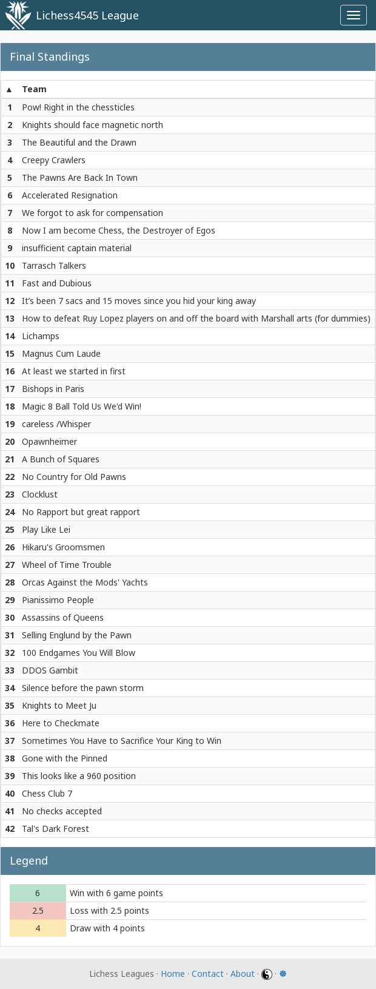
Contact (208, 973)
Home (173, 973)
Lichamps (40, 336)
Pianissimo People (58, 600)
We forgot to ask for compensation (92, 212)
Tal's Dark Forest (55, 828)
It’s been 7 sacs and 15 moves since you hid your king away (139, 300)
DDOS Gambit (50, 670)
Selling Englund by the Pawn (77, 635)
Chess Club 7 (47, 793)
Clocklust (40, 494)
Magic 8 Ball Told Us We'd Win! (81, 406)
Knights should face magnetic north (92, 124)
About (242, 973)
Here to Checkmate (60, 723)
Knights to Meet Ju (59, 705)
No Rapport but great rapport (81, 512)
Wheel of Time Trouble (67, 564)
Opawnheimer (49, 441)
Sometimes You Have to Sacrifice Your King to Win (121, 740)
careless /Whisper (56, 424)
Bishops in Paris (53, 388)
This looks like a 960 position (79, 775)
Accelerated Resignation (70, 195)
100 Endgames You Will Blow (78, 652)
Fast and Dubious (57, 283)
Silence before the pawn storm (83, 688)
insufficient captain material (77, 248)
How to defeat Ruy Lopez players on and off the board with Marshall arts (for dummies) (196, 318)
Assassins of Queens (63, 617)
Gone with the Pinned (64, 758)
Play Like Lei (46, 529)
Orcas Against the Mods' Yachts (85, 582)
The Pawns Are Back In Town (80, 177)
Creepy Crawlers (54, 160)
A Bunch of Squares (60, 459)
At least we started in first (74, 371)
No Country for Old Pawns (74, 476)
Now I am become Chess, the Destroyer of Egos (118, 230)
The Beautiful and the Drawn (79, 142)
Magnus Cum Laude (61, 353)
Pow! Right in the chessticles (78, 107)
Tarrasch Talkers (54, 265)
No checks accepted (62, 811)
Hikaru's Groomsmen (63, 547)
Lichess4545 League (87, 15)
